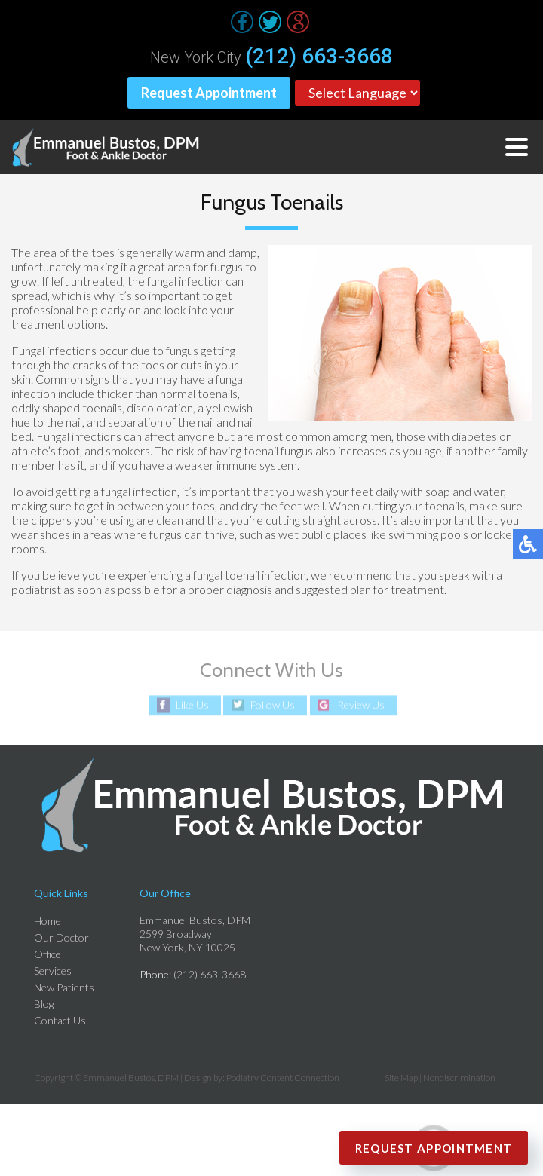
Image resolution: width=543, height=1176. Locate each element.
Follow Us (272, 705)
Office (47, 954)
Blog (44, 1003)
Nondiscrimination (459, 1077)
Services (53, 970)
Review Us (361, 705)
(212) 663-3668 (319, 56)
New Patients (64, 987)
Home (47, 920)
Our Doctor (61, 937)
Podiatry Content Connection (282, 1077)
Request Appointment (209, 92)
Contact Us (60, 1020)
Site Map (401, 1077)
